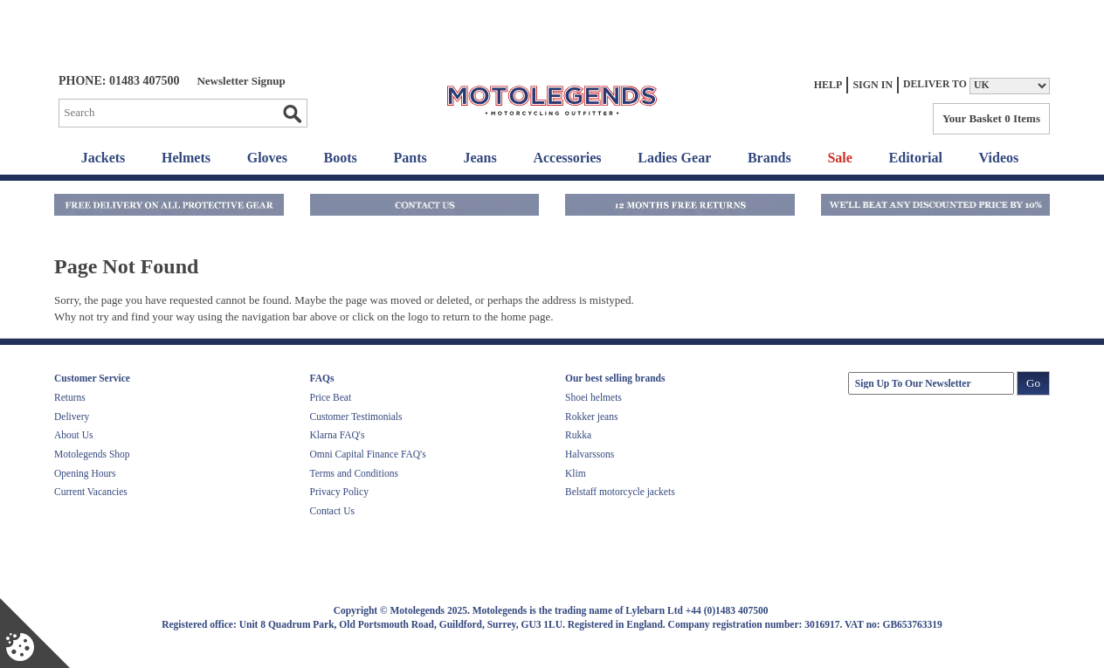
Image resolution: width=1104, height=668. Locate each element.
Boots (340, 157)
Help (828, 85)
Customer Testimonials (356, 416)
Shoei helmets (593, 397)
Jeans (479, 157)
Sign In (872, 85)
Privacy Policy (339, 491)
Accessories (567, 157)
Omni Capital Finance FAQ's (368, 454)
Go (291, 113)
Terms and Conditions (354, 473)
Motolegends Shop (92, 454)
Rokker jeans (591, 416)
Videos (999, 157)
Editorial (915, 157)
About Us (73, 435)
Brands (769, 157)
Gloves (267, 157)
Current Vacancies (91, 491)
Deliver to (935, 84)
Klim (575, 473)
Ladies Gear (674, 157)
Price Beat (331, 397)
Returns (70, 397)
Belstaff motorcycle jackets (620, 491)
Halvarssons (589, 454)
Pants (410, 157)
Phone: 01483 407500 (119, 80)
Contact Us (332, 511)
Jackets (103, 157)
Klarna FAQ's (337, 435)
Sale (839, 157)
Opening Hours (85, 473)
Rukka (578, 435)
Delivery (71, 416)
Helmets (186, 157)
